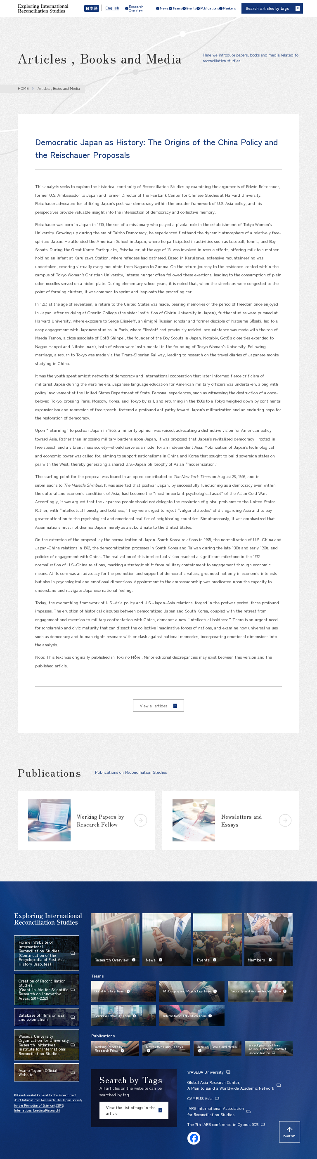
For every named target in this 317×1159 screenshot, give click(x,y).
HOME (23, 88)
